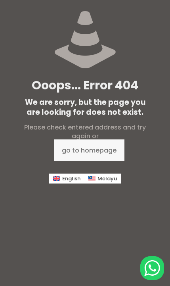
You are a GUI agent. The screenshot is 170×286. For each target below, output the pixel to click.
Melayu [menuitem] (107, 178)
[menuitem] (66, 179)
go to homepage (89, 150)
